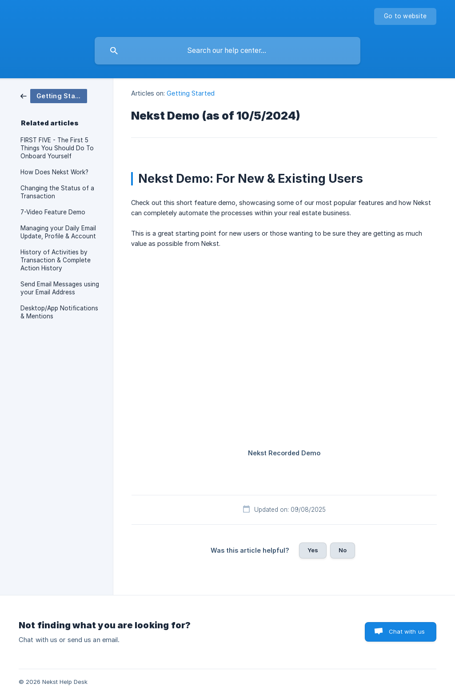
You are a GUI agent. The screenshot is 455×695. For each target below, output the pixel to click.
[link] (53, 95)
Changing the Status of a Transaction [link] (57, 192)
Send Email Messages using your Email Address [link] (59, 288)
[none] (405, 16)
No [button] (343, 550)
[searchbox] (227, 50)
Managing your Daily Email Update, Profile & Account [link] (58, 232)
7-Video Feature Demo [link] (52, 212)
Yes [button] (312, 550)
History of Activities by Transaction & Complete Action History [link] (55, 260)
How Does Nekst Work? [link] (54, 172)
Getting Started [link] (191, 93)
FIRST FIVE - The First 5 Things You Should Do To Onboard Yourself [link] (57, 148)
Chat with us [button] (407, 631)
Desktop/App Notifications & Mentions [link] (59, 312)
